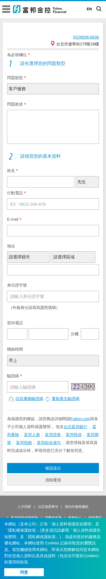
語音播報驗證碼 (25, 398)
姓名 (11, 170)
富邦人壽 (32, 434)
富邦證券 (53, 434)
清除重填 (53, 480)
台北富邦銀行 (75, 426)
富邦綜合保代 (49, 442)
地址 (11, 246)
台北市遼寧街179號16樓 (74, 43)
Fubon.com (80, 418)
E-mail (12, 219)
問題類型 (15, 77)
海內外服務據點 (76, 507)
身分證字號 (17, 285)
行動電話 (15, 193)
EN (89, 9)
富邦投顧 (24, 442)
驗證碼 (13, 376)
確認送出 (53, 468)
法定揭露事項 (48, 507)
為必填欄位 (17, 54)
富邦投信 (74, 434)
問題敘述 (15, 104)
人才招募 (24, 507)
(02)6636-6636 (86, 37)
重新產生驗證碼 (62, 398)
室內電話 (15, 323)
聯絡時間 (15, 349)
